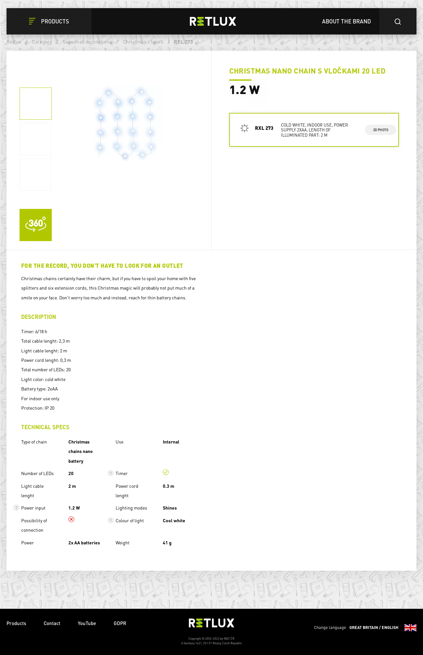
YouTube (87, 623)
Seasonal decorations (87, 41)
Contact (52, 623)
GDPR (120, 623)
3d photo (380, 130)
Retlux (14, 41)
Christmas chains (143, 41)
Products (16, 623)
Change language (365, 627)
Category (42, 41)
